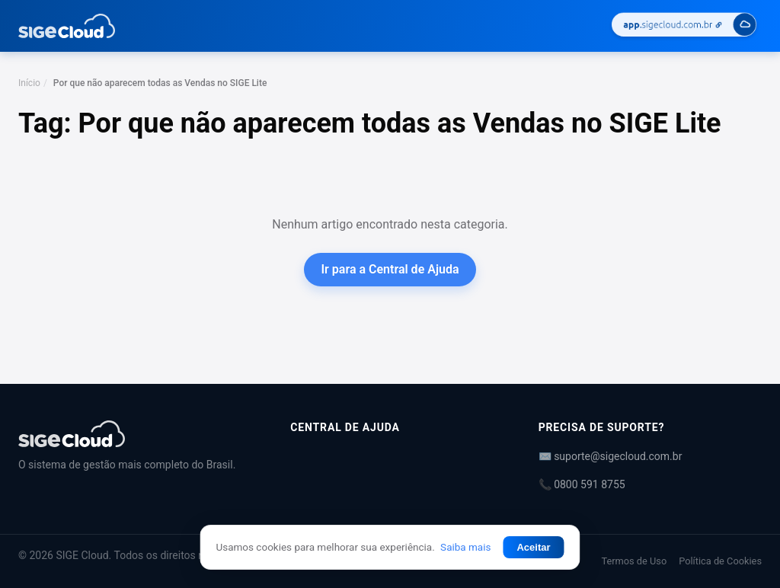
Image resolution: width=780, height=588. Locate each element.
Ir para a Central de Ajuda (390, 269)
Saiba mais (465, 547)
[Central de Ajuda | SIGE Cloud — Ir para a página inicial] (66, 26)
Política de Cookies (720, 561)
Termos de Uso (634, 561)
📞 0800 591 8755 (582, 484)
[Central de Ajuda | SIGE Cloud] (136, 433)
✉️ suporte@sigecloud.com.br (610, 456)
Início (29, 83)
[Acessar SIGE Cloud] (684, 26)
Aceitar (533, 547)
